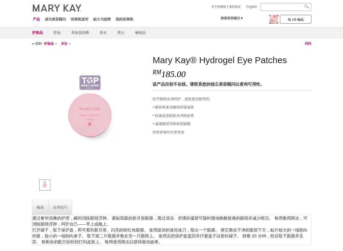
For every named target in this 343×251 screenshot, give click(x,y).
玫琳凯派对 (79, 19)
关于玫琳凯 (218, 6)
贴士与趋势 (102, 19)
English (251, 6)
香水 (103, 32)
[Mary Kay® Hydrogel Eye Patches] (90, 114)
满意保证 (235, 6)
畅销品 (140, 32)
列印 (308, 43)
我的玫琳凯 (124, 19)
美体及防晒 (80, 32)
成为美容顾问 (55, 19)
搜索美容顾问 (230, 18)
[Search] (285, 7)
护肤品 (37, 32)
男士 (120, 32)
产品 (36, 19)
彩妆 (57, 32)
